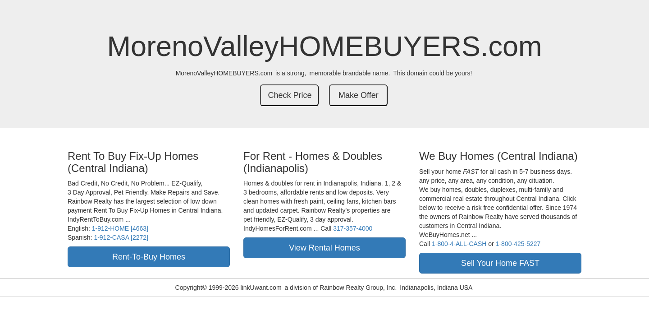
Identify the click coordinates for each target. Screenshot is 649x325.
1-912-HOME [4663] (120, 228)
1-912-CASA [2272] (121, 237)
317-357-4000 (352, 228)
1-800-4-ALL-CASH (459, 243)
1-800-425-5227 (518, 243)
